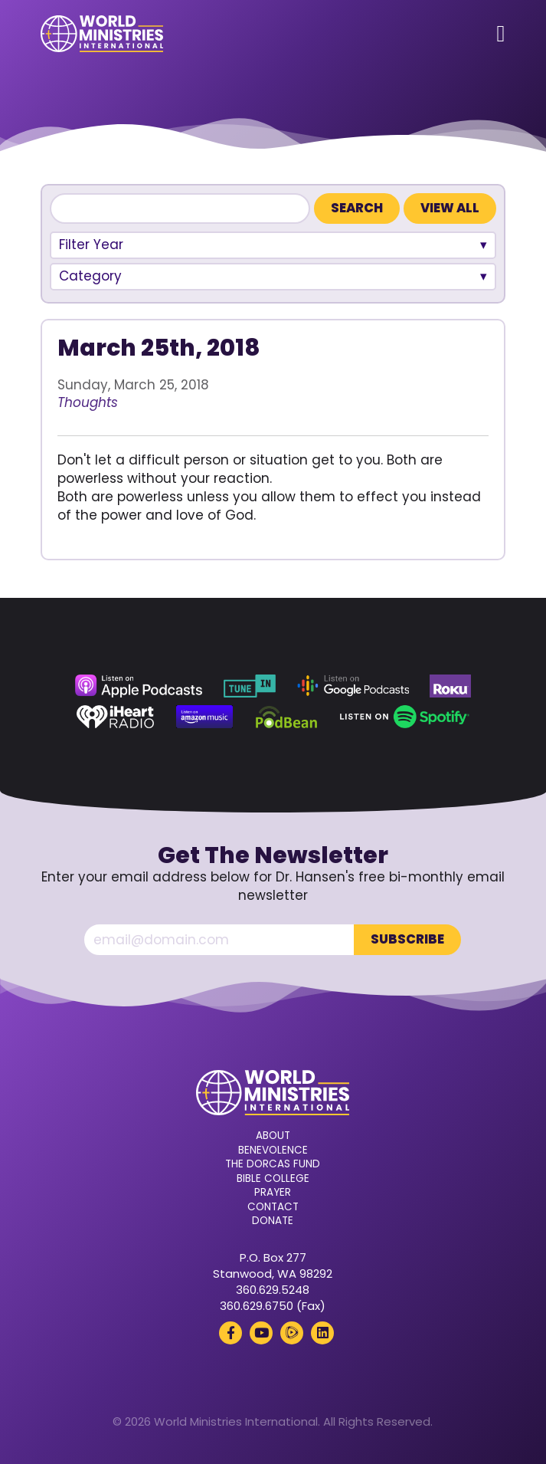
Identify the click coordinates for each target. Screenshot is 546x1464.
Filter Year (91, 244)
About (273, 1136)
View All (449, 208)
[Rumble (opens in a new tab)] (291, 1332)
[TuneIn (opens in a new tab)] (250, 686)
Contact (273, 1207)
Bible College (273, 1178)
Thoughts (87, 402)
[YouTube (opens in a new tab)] (261, 1332)
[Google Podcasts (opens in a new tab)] (353, 686)
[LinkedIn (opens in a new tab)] (322, 1332)
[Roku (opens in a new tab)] (450, 686)
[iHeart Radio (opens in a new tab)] (115, 716)
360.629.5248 (272, 1290)
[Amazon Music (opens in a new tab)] (204, 716)
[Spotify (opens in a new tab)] (404, 716)
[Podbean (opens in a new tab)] (287, 716)
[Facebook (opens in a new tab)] (230, 1332)
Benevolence (273, 1150)
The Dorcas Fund (272, 1164)
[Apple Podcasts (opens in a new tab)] (138, 686)
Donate (272, 1221)
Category (90, 276)
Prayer (272, 1192)
